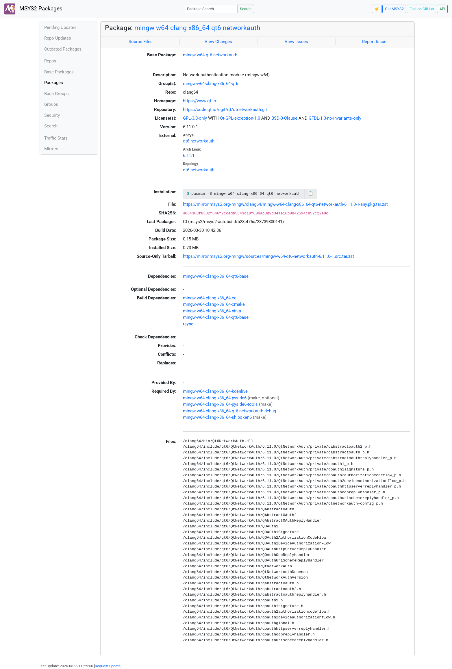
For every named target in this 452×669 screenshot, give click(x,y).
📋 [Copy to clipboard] (310, 193)
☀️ (377, 9)
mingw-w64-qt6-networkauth (210, 55)
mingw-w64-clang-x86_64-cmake (214, 304)
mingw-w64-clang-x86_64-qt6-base (216, 276)
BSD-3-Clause (284, 118)
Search (245, 9)
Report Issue (374, 41)
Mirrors (51, 148)
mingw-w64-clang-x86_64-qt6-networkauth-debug (229, 411)
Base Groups (56, 93)
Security (52, 115)
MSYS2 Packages (33, 8)
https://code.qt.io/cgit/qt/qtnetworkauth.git (225, 109)
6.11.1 (188, 155)
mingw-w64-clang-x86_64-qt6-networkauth (197, 27)
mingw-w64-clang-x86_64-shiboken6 (217, 417)
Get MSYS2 (394, 9)
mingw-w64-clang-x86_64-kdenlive (215, 391)
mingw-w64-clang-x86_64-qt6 (210, 83)
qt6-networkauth (198, 141)
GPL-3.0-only (195, 118)
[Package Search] (211, 9)
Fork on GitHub (422, 9)
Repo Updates (57, 38)
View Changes (218, 41)
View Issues (296, 41)
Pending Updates (60, 27)
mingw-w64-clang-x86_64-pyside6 (215, 398)
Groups (51, 104)
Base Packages (59, 72)
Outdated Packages (62, 49)
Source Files (141, 41)
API (442, 9)
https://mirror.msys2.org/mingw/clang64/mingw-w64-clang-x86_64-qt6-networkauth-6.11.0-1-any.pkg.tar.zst (285, 204)
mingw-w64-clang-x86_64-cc (209, 298)
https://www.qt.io (199, 100)
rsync (188, 324)
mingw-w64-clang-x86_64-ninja (212, 311)
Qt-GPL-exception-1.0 (240, 118)
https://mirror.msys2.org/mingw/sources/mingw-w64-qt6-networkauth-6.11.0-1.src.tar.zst (268, 256)
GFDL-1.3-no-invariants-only (335, 118)
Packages (53, 82)
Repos (50, 61)
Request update (108, 666)
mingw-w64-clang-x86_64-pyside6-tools (220, 404)
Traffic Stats (56, 138)
